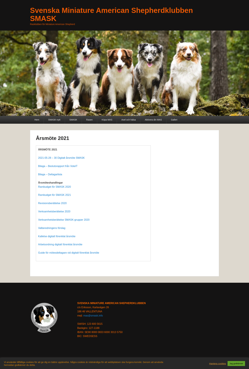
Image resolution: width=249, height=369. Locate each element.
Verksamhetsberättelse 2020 (54, 211)
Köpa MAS (107, 119)
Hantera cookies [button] (217, 363)
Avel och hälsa (128, 119)
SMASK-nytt (54, 119)
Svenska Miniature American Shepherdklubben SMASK (111, 14)
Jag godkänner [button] (236, 363)
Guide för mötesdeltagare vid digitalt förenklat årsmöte (68, 252)
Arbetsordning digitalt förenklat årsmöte (60, 244)
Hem (36, 119)
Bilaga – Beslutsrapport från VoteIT (57, 166)
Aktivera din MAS (153, 119)
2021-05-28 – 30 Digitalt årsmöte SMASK (61, 157)
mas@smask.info (93, 315)
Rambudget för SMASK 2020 (54, 186)
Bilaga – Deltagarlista (50, 174)
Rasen (89, 119)
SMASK (73, 119)
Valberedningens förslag (51, 228)
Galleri (174, 119)
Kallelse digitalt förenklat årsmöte (56, 236)
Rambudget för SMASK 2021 (54, 195)
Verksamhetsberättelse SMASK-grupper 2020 (64, 219)
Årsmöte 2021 (52, 138)
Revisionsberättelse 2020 (52, 203)
